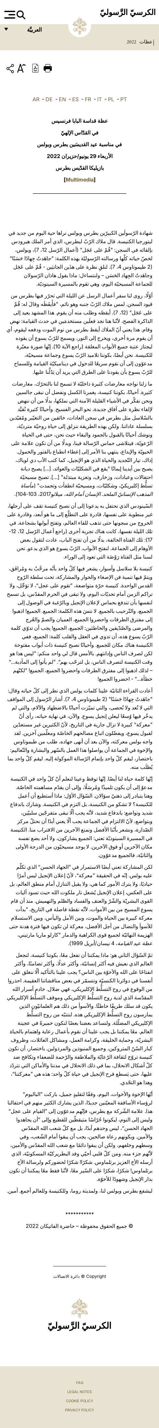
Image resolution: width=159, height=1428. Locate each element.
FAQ (79, 1382)
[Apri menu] (9, 14)
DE (49, 99)
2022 (131, 42)
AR (36, 99)
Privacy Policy (79, 1410)
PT (123, 99)
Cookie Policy (79, 1401)
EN (62, 99)
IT (99, 99)
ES (75, 99)
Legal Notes (79, 1391)
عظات (145, 42)
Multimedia (80, 179)
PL (111, 99)
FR (88, 99)
